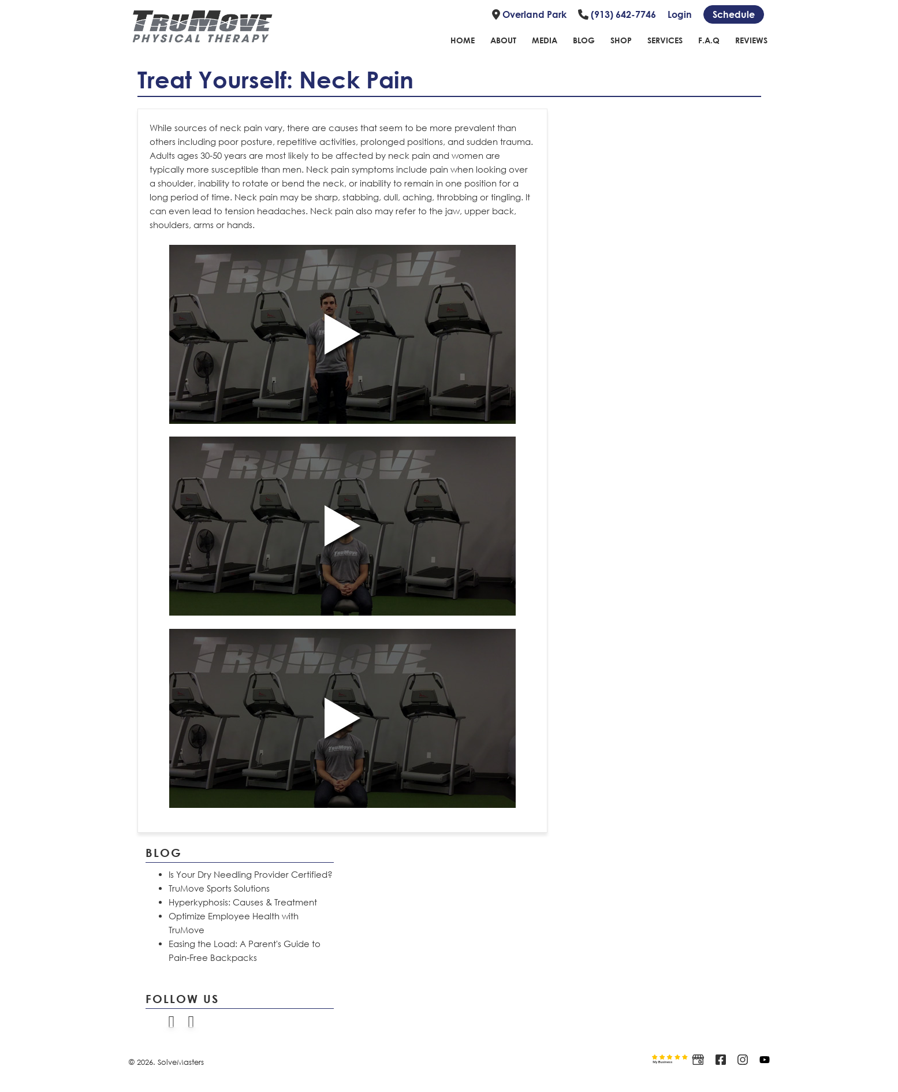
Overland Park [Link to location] (529, 14)
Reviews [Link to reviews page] (751, 40)
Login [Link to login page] (680, 14)
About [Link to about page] (503, 40)
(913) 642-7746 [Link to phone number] (617, 14)
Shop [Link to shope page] (621, 40)
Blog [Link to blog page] (584, 40)
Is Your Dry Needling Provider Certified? (251, 874)
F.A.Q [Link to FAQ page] (709, 40)
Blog (164, 852)
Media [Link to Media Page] (544, 40)
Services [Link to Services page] (665, 40)
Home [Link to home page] (462, 40)
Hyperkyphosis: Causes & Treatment (243, 902)
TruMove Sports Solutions (219, 888)
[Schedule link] (733, 14)
